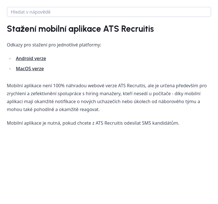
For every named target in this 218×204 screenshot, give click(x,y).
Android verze (31, 58)
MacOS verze (30, 68)
